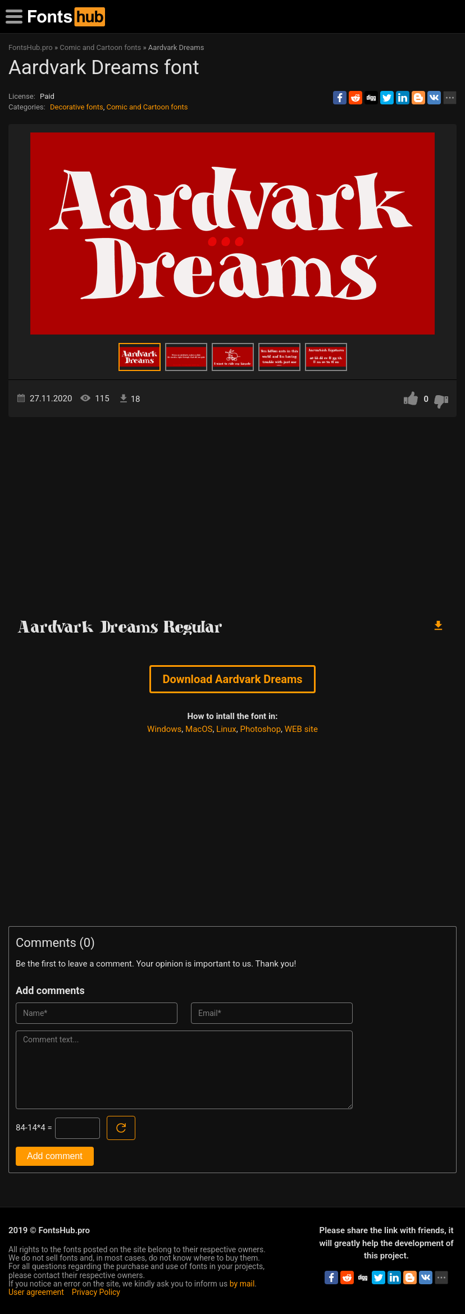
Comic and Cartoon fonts (147, 107)
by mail (242, 1283)
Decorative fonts (76, 107)
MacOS (198, 729)
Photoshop (260, 729)
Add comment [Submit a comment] (55, 1156)
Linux (226, 729)
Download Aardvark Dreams (232, 679)
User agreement (36, 1292)
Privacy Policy (96, 1292)
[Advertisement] (232, 512)
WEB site (301, 729)
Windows (164, 729)
